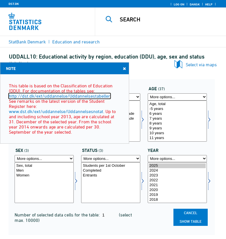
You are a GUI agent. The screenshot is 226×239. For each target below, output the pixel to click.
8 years (177, 123)
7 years (177, 118)
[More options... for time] (177, 158)
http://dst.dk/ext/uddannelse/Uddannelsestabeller (59, 96)
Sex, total (44, 165)
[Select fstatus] (110, 182)
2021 (177, 185)
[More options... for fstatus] (110, 158)
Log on (179, 4)
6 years (177, 113)
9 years (177, 128)
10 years (177, 133)
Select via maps (201, 64)
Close (124, 68)
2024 (177, 170)
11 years (177, 138)
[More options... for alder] (177, 97)
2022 (177, 180)
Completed (110, 170)
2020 (177, 190)
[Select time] (177, 182)
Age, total (177, 104)
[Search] (169, 19)
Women (44, 175)
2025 (177, 165)
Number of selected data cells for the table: (58, 214)
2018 (177, 199)
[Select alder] (177, 121)
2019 (177, 194)
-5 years (177, 109)
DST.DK (14, 4)
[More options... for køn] (44, 158)
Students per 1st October (110, 165)
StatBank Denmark (27, 41)
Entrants (110, 175)
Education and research (76, 41)
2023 (177, 175)
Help (209, 4)
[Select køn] (44, 182)
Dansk (195, 4)
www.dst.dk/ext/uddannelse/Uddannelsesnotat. (56, 111)
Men (44, 170)
